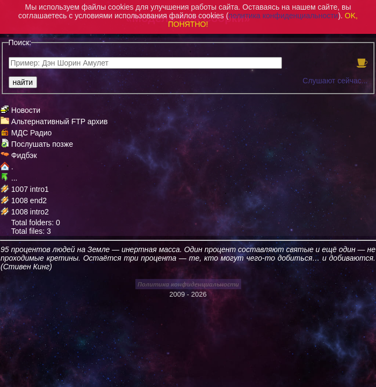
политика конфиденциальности (283, 15)
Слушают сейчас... (334, 80)
